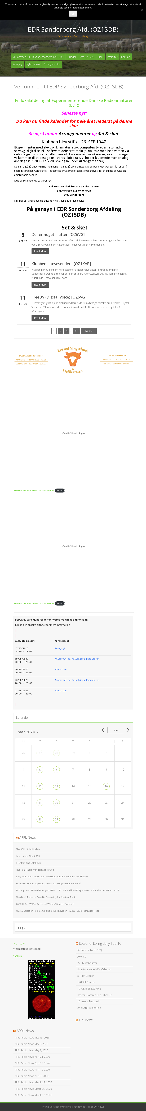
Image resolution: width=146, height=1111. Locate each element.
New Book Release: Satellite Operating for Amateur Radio (46, 897)
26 (40, 819)
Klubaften (61, 670)
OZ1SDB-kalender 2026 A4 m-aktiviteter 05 (34, 603)
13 (56, 786)
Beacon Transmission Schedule (94, 995)
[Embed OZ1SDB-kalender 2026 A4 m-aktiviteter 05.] (74, 546)
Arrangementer (52, 64)
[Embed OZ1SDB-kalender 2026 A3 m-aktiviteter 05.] (74, 433)
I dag (115, 730)
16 (106, 786)
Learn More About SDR (28, 856)
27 (40, 753)
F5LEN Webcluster (87, 963)
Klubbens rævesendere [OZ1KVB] (61, 263)
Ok (73, 13)
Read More (40, 251)
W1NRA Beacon (85, 975)
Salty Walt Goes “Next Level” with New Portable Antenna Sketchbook (52, 876)
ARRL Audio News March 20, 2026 (33, 1088)
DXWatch (82, 956)
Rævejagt (18, 64)
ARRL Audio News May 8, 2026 (31, 1044)
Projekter (112, 57)
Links (101, 57)
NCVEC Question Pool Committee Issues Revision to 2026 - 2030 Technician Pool (57, 911)
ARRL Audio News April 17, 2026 (32, 1063)
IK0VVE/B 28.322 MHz (89, 988)
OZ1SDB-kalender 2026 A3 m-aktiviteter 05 (34, 490)
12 (40, 786)
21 (76, 331)
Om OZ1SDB (87, 57)
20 (56, 803)
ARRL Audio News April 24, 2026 (32, 1056)
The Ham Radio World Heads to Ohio (35, 869)
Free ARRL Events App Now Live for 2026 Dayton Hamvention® (48, 883)
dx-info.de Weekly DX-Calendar (94, 969)
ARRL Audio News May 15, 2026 (32, 1037)
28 (56, 753)
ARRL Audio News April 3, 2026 (31, 1076)
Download (60, 490)
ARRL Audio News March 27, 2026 (33, 1082)
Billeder (72, 57)
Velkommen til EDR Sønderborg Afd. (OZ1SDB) (38, 57)
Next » (88, 331)
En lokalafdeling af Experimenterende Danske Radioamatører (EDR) (74, 103)
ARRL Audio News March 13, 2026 (33, 1095)
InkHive (67, 1106)
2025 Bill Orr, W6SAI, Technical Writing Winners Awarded (45, 904)
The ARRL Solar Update (28, 849)
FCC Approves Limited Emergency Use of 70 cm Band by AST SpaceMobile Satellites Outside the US (67, 890)
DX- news (86, 1020)
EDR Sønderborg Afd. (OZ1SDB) (73, 29)
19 (40, 803)
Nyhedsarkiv (33, 64)
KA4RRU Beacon (86, 982)
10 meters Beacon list (89, 1001)
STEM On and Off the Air (28, 863)
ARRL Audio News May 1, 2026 (31, 1050)
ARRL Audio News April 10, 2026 (32, 1069)
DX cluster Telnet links (89, 1007)
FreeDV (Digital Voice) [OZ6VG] (59, 297)
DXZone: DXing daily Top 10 (100, 943)
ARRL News (27, 837)
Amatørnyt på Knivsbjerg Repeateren (77, 659)
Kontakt (125, 57)
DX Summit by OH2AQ (89, 950)
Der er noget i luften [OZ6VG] (58, 234)
